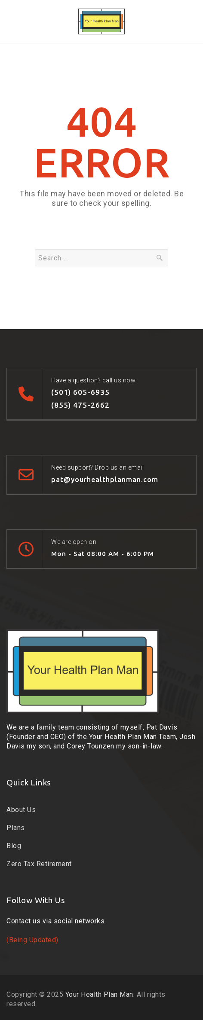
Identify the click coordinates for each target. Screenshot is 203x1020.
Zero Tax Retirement (39, 864)
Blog (13, 846)
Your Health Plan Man (99, 994)
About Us (21, 810)
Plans (15, 828)
